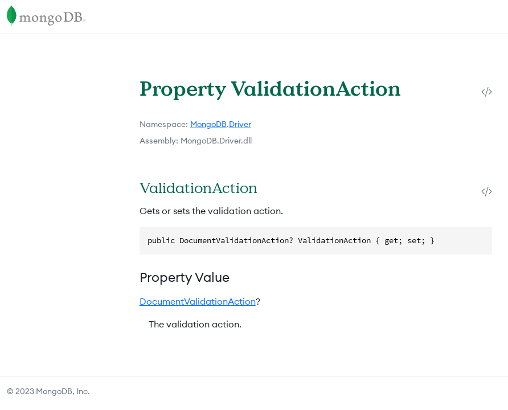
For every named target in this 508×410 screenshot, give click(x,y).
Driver (240, 124)
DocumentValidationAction (198, 301)
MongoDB (208, 124)
